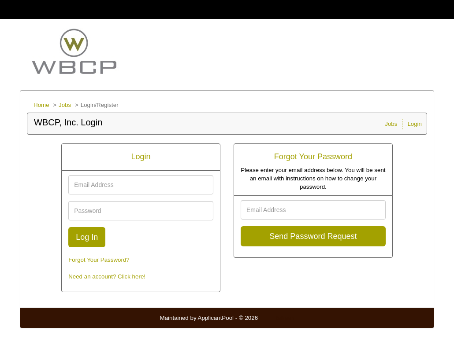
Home (41, 105)
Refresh (284, 318)
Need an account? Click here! (106, 276)
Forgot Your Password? (99, 259)
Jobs (65, 105)
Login (414, 124)
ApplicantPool (216, 318)
